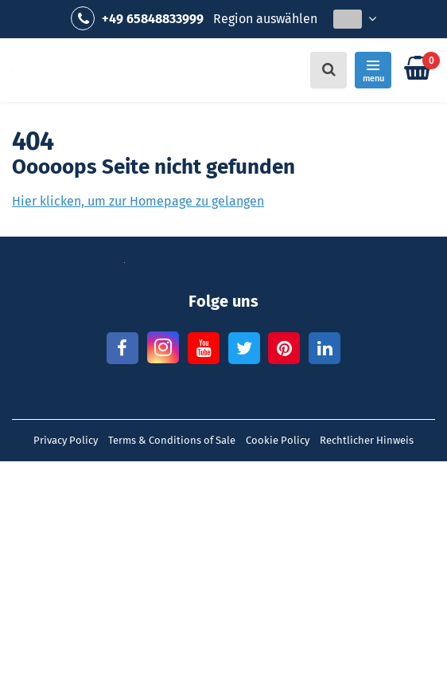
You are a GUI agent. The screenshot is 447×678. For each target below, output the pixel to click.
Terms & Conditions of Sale (171, 440)
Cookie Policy (277, 440)
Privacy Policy (65, 440)
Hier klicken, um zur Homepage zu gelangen (138, 201)
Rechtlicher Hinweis (367, 440)
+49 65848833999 (137, 18)
